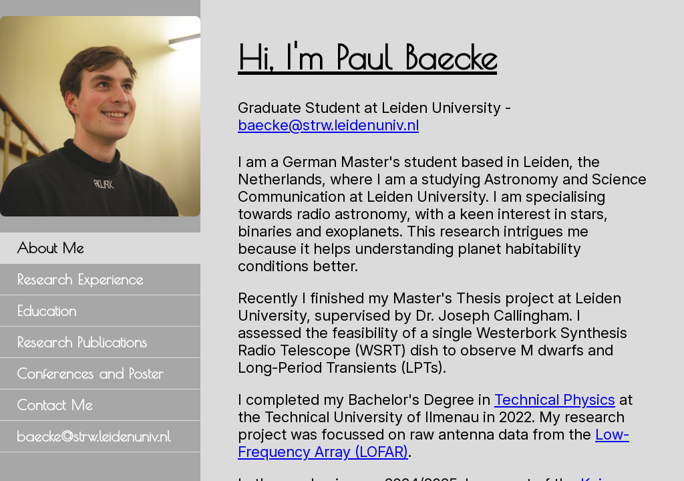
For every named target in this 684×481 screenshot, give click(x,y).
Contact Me (54, 405)
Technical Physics (556, 399)
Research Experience (80, 279)
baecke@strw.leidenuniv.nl (93, 436)
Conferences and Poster (90, 373)
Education (46, 310)
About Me (50, 248)
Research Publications (82, 342)
